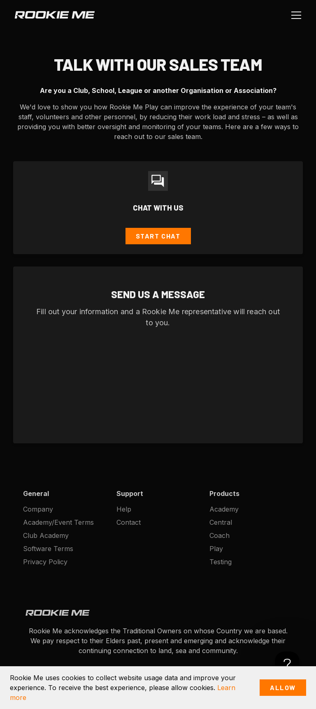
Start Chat (158, 236)
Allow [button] (283, 687)
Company (38, 509)
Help (123, 509)
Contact (128, 522)
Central (220, 522)
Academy (224, 509)
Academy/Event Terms (58, 522)
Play (216, 548)
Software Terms (48, 548)
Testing (220, 562)
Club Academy (46, 535)
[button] (294, 15)
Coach (219, 535)
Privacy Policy (45, 562)
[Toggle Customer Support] (287, 663)
